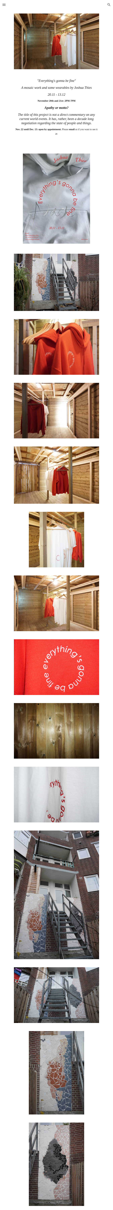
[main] (56, 110)
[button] (4, 4)
